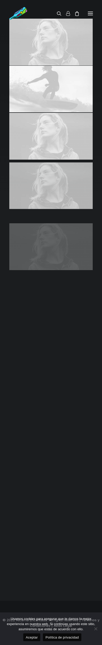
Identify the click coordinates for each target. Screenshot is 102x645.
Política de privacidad (62, 637)
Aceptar (32, 637)
